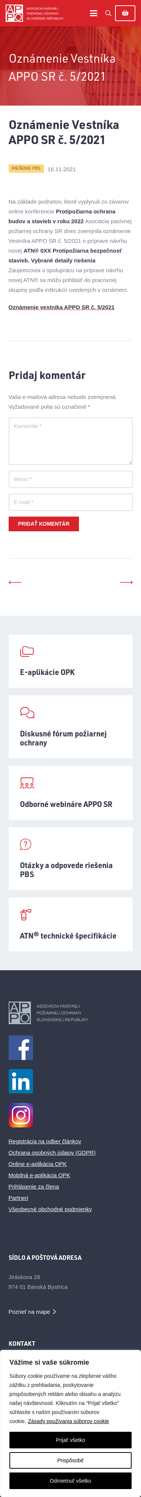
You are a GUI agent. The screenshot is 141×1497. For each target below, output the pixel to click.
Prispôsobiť (70, 1460)
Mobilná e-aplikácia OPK (39, 1175)
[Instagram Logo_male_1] (71, 1115)
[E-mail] (71, 502)
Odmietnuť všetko (70, 1481)
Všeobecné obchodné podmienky (50, 1209)
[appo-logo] (35, 13)
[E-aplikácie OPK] (71, 661)
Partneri (19, 1198)
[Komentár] (71, 441)
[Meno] (71, 479)
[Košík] (125, 13)
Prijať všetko (70, 1440)
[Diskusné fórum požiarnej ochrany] (71, 726)
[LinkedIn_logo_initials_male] (71, 1081)
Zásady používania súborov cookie (68, 1421)
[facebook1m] (71, 1047)
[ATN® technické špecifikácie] (71, 924)
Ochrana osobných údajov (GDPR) (52, 1152)
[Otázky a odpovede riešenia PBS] (71, 858)
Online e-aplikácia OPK (38, 1164)
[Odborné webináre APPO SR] (71, 793)
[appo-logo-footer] (71, 1013)
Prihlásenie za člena (34, 1186)
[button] (93, 13)
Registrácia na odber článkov (45, 1141)
